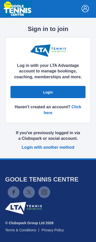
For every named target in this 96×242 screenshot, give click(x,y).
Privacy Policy (52, 230)
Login (48, 92)
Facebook (13, 192)
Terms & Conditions (20, 230)
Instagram (44, 192)
